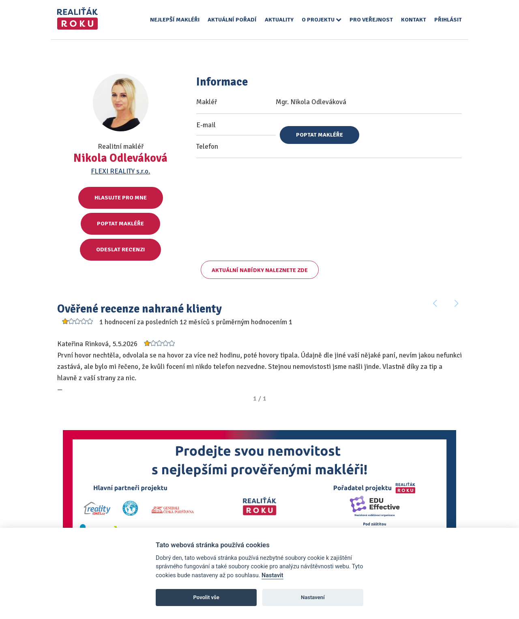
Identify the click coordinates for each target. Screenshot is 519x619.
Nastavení (313, 597)
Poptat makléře (120, 223)
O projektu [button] (321, 19)
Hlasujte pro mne (120, 197)
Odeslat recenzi (120, 249)
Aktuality (279, 19)
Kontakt (413, 19)
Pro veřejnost (371, 19)
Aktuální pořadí (232, 19)
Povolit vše (206, 597)
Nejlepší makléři (174, 19)
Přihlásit (448, 19)
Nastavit (272, 575)
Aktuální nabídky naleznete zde (260, 270)
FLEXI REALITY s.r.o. (120, 171)
